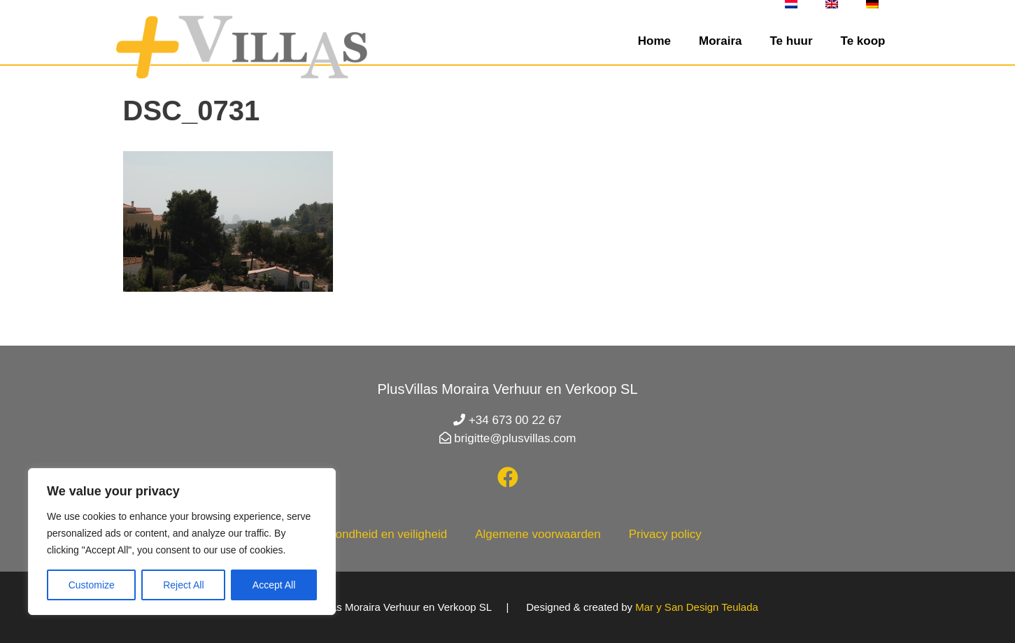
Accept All (274, 585)
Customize (92, 585)
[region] (182, 541)
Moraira (720, 41)
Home (654, 41)
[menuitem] (791, 4)
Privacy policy (665, 534)
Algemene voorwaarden (538, 534)
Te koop (863, 41)
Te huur (790, 41)
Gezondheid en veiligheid (380, 534)
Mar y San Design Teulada (696, 607)
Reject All (183, 585)
